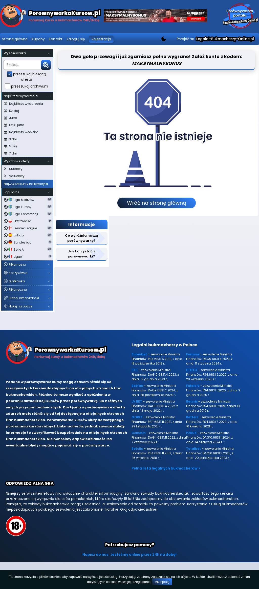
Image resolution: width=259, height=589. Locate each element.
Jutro (10, 118)
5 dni (10, 146)
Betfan (137, 386)
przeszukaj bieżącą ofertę (29, 77)
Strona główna (15, 39)
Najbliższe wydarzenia (23, 103)
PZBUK (191, 433)
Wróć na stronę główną (156, 202)
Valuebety (14, 176)
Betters (192, 417)
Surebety (13, 169)
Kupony (38, 39)
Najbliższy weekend (21, 132)
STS (135, 370)
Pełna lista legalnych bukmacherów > (166, 468)
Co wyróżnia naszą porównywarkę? (81, 238)
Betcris (192, 401)
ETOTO (191, 370)
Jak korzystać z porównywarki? (81, 254)
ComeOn (139, 433)
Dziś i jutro (14, 125)
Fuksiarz (193, 386)
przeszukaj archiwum (29, 86)
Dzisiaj (11, 111)
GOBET (137, 417)
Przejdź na (215, 38)
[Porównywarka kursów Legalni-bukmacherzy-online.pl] (50, 16)
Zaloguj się (76, 39)
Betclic (137, 448)
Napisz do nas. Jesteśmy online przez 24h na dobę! (129, 554)
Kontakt (55, 39)
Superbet (139, 354)
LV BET (137, 401)
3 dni (10, 139)
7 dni (10, 153)
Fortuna (192, 354)
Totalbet (193, 448)
